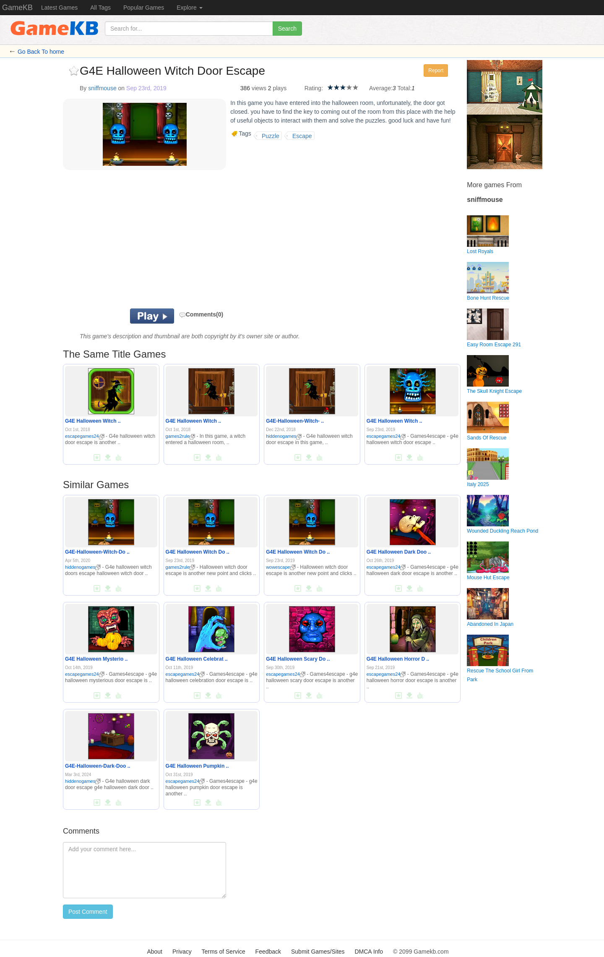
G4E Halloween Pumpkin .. (197, 766)
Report (435, 70)
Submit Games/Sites (318, 951)
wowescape (280, 567)
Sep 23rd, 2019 (146, 88)
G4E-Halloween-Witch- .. (295, 421)
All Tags (100, 7)
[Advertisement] (166, 241)
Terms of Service (223, 951)
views (259, 88)
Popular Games (143, 7)
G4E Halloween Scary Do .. (298, 659)
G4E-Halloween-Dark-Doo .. (97, 766)
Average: (381, 88)
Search (287, 28)
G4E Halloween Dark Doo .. (399, 552)
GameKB (17, 7)
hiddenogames (284, 436)
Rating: (314, 88)
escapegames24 (84, 436)
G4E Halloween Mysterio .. (96, 659)
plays (279, 88)
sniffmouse (102, 88)
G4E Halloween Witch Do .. (197, 552)
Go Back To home (41, 51)
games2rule (180, 436)
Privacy (182, 951)
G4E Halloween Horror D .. (398, 659)
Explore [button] (189, 7)
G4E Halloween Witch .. (93, 421)
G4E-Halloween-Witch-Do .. (97, 552)
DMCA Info (368, 951)
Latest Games (59, 7)
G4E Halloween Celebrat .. (197, 659)
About (154, 951)
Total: (404, 88)
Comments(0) (201, 314)
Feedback (268, 951)
